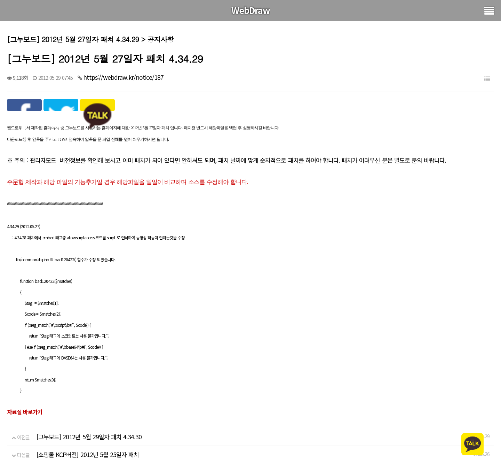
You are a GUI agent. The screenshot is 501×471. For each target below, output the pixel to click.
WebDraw (250, 10)
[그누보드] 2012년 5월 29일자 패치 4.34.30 (89, 436)
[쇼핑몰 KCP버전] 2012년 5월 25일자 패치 (88, 454)
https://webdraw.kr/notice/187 (123, 77)
